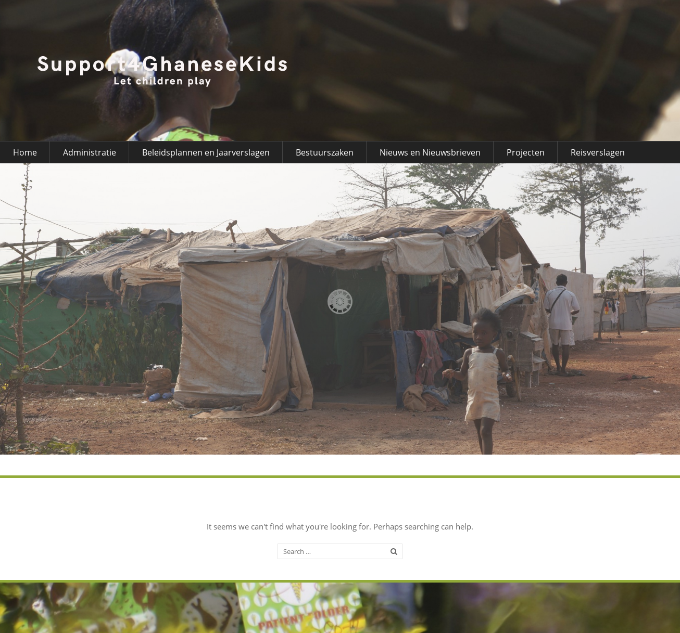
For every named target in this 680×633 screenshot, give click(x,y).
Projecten (526, 152)
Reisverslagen (598, 152)
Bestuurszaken (325, 152)
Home (25, 152)
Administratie (89, 152)
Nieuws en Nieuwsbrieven (430, 152)
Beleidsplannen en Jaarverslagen (206, 152)
